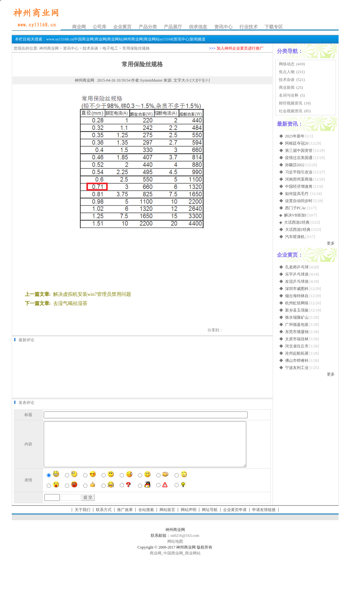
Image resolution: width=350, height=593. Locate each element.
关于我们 (82, 518)
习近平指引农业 (298, 172)
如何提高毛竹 (297, 193)
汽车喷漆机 (295, 236)
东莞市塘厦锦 (297, 331)
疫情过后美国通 (298, 157)
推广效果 (125, 518)
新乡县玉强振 (297, 310)
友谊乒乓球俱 (297, 281)
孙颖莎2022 (295, 165)
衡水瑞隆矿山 (297, 317)
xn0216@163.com (184, 544)
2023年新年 (295, 136)
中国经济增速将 (298, 186)
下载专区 (274, 26)
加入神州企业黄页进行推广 (240, 48)
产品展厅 (173, 26)
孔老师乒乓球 (297, 267)
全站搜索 (146, 518)
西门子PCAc (295, 208)
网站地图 (175, 550)
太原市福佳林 (297, 339)
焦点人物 (287, 72)
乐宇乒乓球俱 (297, 274)
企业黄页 (122, 26)
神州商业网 (49, 48)
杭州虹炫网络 (297, 303)
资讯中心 (223, 26)
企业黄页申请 (235, 518)
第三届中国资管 (298, 150)
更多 (331, 243)
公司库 (99, 26)
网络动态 (287, 64)
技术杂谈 (90, 48)
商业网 (79, 26)
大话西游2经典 (297, 222)
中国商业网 (173, 562)
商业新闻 (287, 87)
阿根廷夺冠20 (297, 143)
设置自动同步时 (298, 201)
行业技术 (248, 26)
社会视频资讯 (290, 111)
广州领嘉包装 (297, 324)
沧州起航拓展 (297, 353)
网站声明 (188, 518)
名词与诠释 (288, 95)
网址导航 (210, 518)
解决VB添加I (295, 215)
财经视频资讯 (290, 103)
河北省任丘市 (297, 346)
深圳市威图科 (297, 288)
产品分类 (148, 26)
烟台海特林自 (297, 296)
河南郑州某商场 (298, 179)
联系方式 (104, 518)
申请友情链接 (264, 518)
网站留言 (167, 518)
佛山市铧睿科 (297, 360)
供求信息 (198, 26)
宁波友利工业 (297, 367)
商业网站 (193, 562)
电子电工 (110, 48)
